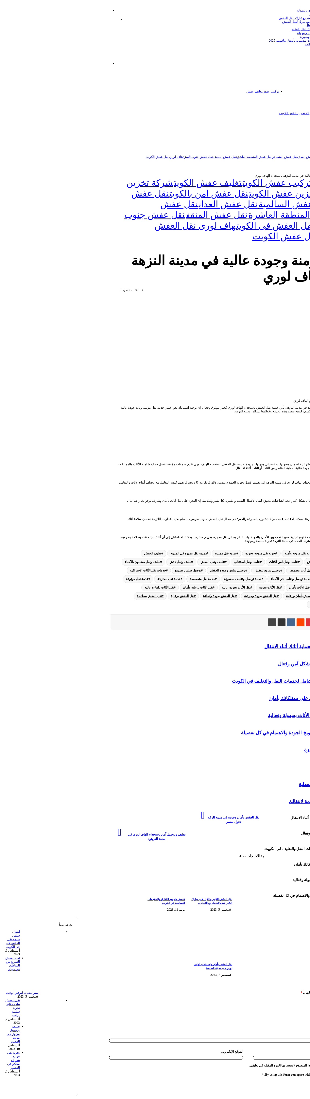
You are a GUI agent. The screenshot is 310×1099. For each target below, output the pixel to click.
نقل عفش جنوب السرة (119, 156)
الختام (266, 446)
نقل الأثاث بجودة (191, 587)
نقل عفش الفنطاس (206, 156)
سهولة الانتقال (271, 437)
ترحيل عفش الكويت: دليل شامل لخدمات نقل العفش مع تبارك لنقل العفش (252, 21)
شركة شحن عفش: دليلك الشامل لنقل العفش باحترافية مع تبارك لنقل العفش (250, 18)
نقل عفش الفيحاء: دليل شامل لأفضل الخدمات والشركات (264, 44)
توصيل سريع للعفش (189, 570)
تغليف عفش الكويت (130, 183)
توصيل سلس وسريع (110, 570)
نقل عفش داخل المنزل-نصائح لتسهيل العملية (264, 784)
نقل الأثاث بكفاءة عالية (81, 587)
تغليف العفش (74, 553)
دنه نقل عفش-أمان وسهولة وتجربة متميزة (267, 749)
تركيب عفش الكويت (198, 183)
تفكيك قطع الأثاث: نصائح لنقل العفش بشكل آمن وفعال (254, 663)
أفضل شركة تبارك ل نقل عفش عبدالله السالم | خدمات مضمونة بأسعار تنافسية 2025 (246, 40)
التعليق (302, 1000)
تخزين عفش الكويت (278, 175)
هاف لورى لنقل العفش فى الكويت (218, 226)
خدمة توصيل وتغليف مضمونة (164, 579)
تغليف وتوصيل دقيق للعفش (247, 562)
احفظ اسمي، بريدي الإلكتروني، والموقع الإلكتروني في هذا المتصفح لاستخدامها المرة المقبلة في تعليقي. (237, 1070)
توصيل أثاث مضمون (224, 570)
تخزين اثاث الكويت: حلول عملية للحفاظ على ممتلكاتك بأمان (249, 698)
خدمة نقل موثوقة (59, 579)
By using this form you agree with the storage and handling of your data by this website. (244, 1079)
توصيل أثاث (290, 570)
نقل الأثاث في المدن (285, 596)
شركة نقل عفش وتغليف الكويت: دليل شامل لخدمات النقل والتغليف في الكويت (231, 681)
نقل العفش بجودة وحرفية (182, 596)
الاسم (303, 1039)
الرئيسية (291, 91)
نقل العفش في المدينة (246, 604)
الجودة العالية (270, 432)
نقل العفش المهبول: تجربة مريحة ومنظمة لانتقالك (259, 801)
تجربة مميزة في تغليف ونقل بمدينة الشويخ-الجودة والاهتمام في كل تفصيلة (235, 732)
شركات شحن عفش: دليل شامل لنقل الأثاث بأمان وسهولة (256, 10)
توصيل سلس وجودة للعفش (149, 570)
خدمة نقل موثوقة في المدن (280, 587)
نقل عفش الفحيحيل (289, 767)
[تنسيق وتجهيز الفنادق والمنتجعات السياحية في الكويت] (76, 892)
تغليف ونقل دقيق (102, 562)
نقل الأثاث (246, 587)
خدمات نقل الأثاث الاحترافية (70, 570)
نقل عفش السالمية (253, 156)
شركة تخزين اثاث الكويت (251, 113)
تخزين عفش (264, 91)
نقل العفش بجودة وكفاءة (141, 596)
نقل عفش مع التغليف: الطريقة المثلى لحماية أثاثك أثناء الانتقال (247, 646)
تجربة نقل (251, 553)
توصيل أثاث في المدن (260, 570)
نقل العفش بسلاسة (71, 596)
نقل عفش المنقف (146, 156)
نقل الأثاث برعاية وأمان (120, 587)
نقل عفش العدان (230, 156)
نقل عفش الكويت (277, 156)
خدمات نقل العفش (285, 579)
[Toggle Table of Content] (293, 422)
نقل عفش (287, 135)
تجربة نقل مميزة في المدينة (110, 553)
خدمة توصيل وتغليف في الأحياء (212, 579)
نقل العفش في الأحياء (283, 604)
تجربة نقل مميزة (147, 553)
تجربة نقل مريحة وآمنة (221, 553)
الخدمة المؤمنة (271, 427)
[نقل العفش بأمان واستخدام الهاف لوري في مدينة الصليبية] (124, 958)
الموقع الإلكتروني (154, 1056)
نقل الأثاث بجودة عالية (158, 587)
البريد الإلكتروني (296, 1056)
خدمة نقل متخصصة (124, 579)
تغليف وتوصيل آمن (285, 562)
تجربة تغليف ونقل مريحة (282, 553)
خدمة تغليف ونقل (253, 579)
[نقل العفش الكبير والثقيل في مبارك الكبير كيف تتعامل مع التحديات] (124, 892)
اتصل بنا (280, 91)
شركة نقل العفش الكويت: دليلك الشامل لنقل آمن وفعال (264, 25)
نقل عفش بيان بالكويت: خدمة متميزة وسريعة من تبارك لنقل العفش (256, 29)
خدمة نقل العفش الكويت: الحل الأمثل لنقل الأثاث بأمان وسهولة (260, 33)
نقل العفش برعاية (104, 596)
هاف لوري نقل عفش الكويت (85, 156)
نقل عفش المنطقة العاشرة (175, 156)
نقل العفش (255, 596)
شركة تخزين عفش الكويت (218, 113)
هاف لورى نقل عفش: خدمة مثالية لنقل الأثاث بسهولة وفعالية (249, 715)
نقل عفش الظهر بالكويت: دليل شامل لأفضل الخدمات (266, 14)
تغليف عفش (176, 91)
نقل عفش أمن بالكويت (130, 193)
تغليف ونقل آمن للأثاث (205, 562)
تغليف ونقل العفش (134, 562)
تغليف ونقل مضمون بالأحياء (64, 562)
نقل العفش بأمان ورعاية (223, 596)
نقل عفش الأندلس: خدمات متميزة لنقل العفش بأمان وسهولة (261, 36)
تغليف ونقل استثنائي (169, 562)
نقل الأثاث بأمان (221, 587)
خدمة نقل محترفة (90, 579)
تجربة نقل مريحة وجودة (182, 553)
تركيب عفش (192, 91)
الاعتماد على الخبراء (274, 442)
